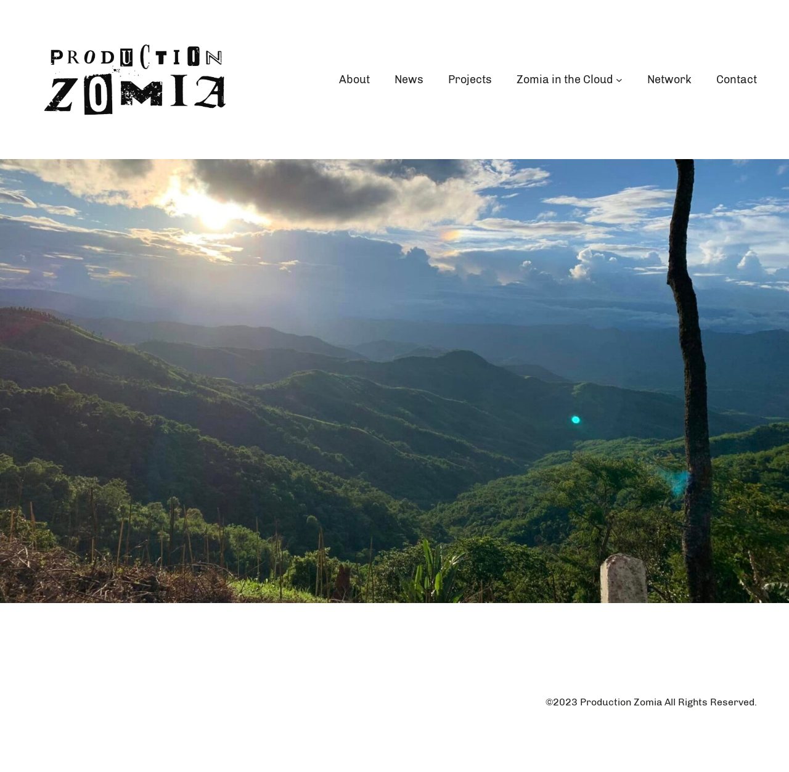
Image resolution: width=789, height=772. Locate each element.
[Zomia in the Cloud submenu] (619, 79)
